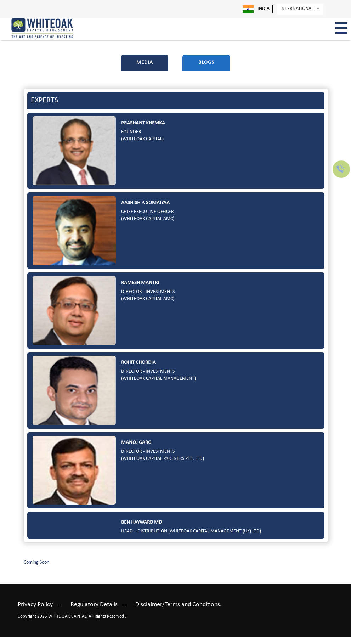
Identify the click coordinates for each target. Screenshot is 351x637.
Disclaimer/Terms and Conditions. (178, 604)
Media (144, 62)
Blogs (206, 62)
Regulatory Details (94, 604)
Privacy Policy (35, 604)
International (300, 8)
